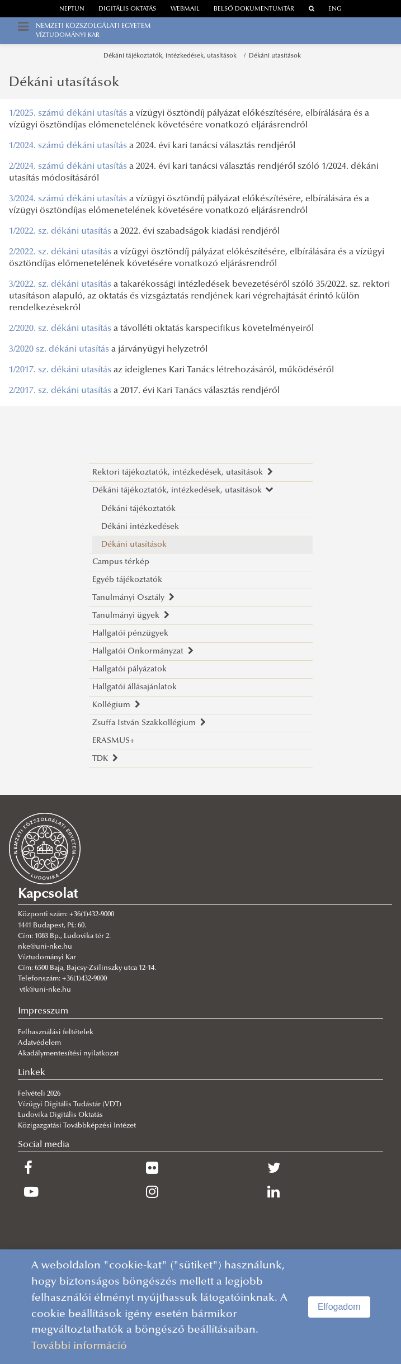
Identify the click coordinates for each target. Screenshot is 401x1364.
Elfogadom (339, 1306)
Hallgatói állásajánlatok (134, 687)
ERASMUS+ (113, 741)
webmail (185, 9)
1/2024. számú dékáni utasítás (69, 145)
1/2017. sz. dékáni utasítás (61, 370)
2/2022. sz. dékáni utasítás (61, 252)
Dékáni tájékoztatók (138, 509)
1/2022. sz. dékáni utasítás (61, 231)
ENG (335, 9)
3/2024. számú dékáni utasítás (68, 199)
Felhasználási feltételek (55, 1032)
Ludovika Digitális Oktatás (60, 1115)
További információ (79, 1346)
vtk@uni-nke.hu (45, 990)
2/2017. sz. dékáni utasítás (60, 390)
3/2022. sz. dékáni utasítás (61, 284)
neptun (71, 9)
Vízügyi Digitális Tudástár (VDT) (70, 1104)
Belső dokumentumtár (254, 9)
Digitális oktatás (127, 9)
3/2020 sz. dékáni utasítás (60, 349)
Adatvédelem (39, 1043)
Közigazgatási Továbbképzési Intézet (77, 1126)
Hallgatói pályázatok (129, 669)
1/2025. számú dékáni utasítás (68, 113)
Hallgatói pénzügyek (130, 633)
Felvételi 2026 (39, 1094)
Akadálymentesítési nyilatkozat (68, 1053)
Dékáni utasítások (275, 56)
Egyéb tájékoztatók (127, 580)
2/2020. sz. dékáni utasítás (61, 328)
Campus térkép (120, 562)
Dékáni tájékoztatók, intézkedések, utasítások (171, 56)
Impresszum (43, 1011)
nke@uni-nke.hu (45, 947)
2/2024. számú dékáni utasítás (69, 166)
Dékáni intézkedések (140, 527)
